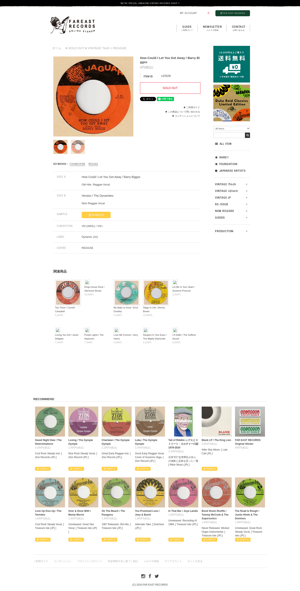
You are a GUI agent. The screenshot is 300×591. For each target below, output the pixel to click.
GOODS (220, 217)
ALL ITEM (223, 144)
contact (238, 28)
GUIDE (187, 28)
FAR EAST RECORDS (232, 13)
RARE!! (222, 157)
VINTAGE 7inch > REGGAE (107, 48)
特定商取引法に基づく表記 (123, 561)
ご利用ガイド (193, 107)
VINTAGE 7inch (225, 184)
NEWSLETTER (212, 28)
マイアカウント (173, 561)
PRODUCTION (224, 231)
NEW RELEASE (224, 211)
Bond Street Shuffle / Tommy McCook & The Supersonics (215, 515)
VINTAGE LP (223, 197)
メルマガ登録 (151, 561)
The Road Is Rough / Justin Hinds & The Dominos (247, 515)
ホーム (56, 48)
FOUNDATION (226, 164)
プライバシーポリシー (89, 561)
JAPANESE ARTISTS (230, 171)
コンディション (62, 561)
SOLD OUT (76, 48)
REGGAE (93, 164)
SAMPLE (96, 215)
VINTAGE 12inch (226, 191)
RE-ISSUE (221, 204)
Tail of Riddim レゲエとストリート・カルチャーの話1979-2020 (183, 444)
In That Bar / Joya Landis (183, 511)
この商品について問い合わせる (184, 111)
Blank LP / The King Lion (216, 440)
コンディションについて (186, 116)
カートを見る (195, 561)
